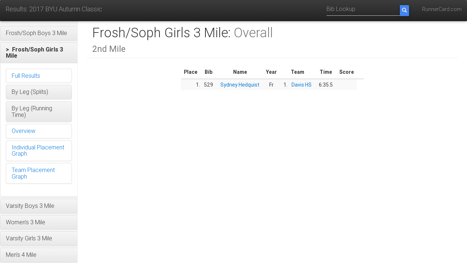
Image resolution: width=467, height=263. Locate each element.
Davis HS (302, 84)
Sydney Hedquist (239, 84)
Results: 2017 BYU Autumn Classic (53, 9)
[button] (38, 33)
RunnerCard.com (442, 9)
